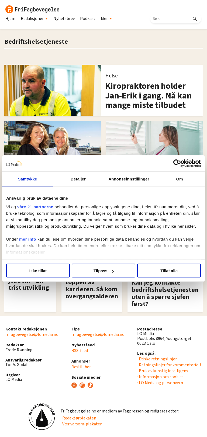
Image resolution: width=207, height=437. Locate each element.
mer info (27, 239)
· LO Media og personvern (160, 383)
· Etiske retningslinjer (157, 359)
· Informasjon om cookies (160, 377)
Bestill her (81, 367)
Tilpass (104, 270)
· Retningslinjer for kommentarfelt (169, 365)
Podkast (87, 19)
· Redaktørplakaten (78, 418)
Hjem (10, 19)
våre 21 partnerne (35, 206)
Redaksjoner (34, 19)
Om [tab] (179, 179)
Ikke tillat (38, 270)
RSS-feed (79, 351)
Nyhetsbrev (64, 19)
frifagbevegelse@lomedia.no (31, 334)
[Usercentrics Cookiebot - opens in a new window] (177, 163)
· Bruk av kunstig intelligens (162, 371)
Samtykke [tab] (27, 179)
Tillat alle (169, 270)
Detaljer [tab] (78, 179)
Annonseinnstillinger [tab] (128, 179)
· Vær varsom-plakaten (81, 424)
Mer (106, 19)
